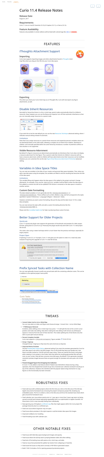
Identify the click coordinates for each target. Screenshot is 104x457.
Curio (3, 1)
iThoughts (66, 59)
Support (16, 1)
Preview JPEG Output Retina (35, 348)
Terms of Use (60, 454)
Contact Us (52, 454)
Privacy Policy (68, 454)
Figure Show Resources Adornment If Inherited (61, 159)
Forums (9, 1)
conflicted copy (46, 404)
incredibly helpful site (35, 210)
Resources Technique (61, 133)
